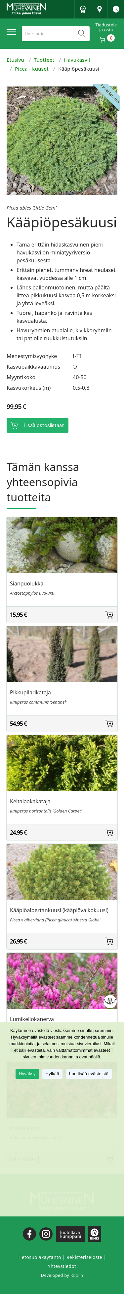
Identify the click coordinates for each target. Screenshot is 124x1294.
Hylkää (52, 1073)
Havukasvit (77, 59)
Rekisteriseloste (84, 1257)
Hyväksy (27, 1073)
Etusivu (15, 59)
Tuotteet (44, 59)
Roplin (76, 1275)
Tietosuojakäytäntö (39, 1257)
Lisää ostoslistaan (43, 425)
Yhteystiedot (62, 1266)
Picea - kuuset (32, 68)
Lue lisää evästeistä (88, 1073)
